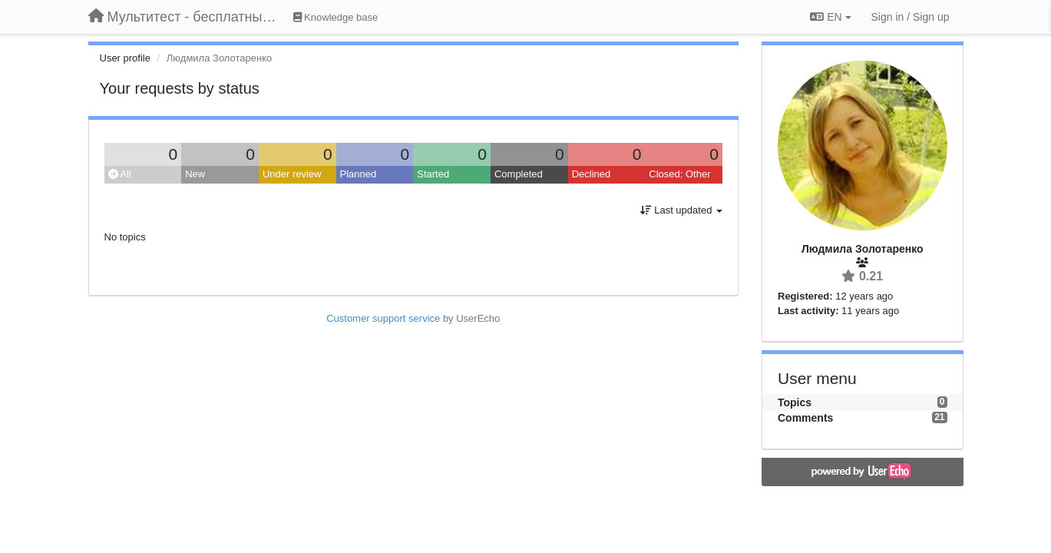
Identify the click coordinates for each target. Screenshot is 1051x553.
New (195, 174)
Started (433, 174)
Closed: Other (679, 174)
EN (830, 17)
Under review (292, 174)
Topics (794, 402)
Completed (518, 174)
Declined (591, 174)
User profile (125, 58)
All (119, 174)
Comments (805, 418)
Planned (358, 174)
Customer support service (383, 318)
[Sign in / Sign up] (910, 17)
